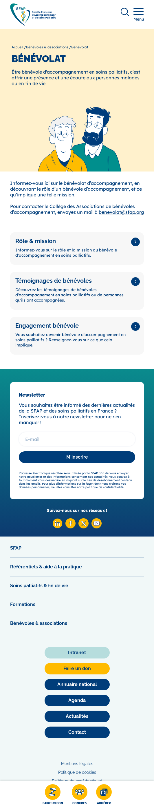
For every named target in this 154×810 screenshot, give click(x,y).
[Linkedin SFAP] (57, 527)
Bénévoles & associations (38, 623)
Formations (22, 604)
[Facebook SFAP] (70, 527)
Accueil (17, 47)
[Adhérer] (104, 795)
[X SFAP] (83, 527)
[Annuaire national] (77, 684)
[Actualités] (77, 716)
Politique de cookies (77, 772)
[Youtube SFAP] (96, 527)
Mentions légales (77, 763)
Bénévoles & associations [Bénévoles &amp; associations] (47, 47)
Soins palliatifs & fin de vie (39, 585)
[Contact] (77, 732)
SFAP (15, 548)
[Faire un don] (53, 795)
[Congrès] (79, 795)
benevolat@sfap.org (121, 212)
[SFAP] (33, 24)
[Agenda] (77, 700)
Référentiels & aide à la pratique (46, 567)
